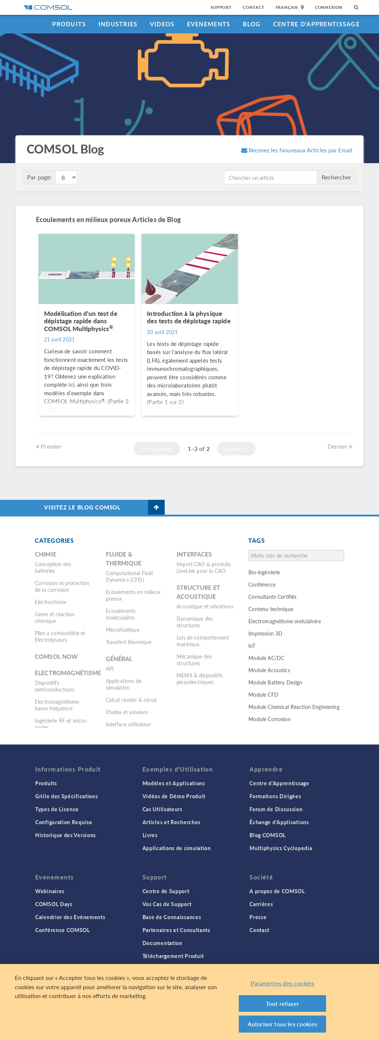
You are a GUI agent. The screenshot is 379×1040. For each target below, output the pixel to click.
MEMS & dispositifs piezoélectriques (199, 678)
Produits (69, 24)
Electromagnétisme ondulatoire (284, 621)
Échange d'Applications (279, 822)
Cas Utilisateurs (162, 809)
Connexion (329, 7)
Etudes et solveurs (127, 712)
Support (221, 7)
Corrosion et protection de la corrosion (62, 586)
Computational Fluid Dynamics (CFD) (129, 576)
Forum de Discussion (275, 809)
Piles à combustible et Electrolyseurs (60, 636)
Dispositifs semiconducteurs (54, 686)
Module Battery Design (275, 682)
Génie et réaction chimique (55, 617)
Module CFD (263, 694)
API (110, 668)
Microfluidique (123, 629)
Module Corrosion (269, 719)
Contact (254, 7)
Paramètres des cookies (283, 983)
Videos (162, 24)
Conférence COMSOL (62, 930)
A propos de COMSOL (277, 891)
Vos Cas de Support (167, 904)
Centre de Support (166, 891)
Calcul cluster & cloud (131, 699)
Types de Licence (57, 809)
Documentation (162, 943)
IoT (251, 645)
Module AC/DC (266, 657)
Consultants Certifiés (272, 596)
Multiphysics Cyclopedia (280, 848)
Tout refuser (282, 1003)
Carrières (261, 904)
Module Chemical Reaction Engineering (293, 706)
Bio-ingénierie (264, 572)
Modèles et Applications (173, 783)
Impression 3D (265, 633)
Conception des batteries (53, 567)
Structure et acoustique (198, 592)
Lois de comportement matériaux (203, 641)
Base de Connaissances (171, 917)
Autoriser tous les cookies (282, 1024)
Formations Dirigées (275, 796)
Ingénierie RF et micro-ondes (61, 724)
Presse (257, 917)
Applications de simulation (123, 684)
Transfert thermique (129, 642)
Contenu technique (270, 609)
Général (119, 658)
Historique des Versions (65, 835)
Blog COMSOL (267, 835)
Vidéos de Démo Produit (173, 796)
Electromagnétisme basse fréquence (57, 705)
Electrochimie (50, 601)
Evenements (209, 24)
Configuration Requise (64, 822)
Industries (118, 24)
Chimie (45, 554)
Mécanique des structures (194, 660)
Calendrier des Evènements (70, 917)
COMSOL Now (56, 656)
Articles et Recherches (171, 822)
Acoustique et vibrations (205, 606)
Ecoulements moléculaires (121, 614)
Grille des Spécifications (66, 796)
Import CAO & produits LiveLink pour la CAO (204, 567)
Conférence (261, 584)
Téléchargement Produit (173, 956)
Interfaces (194, 554)
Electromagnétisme (68, 672)
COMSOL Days (54, 904)
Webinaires (49, 891)
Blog (252, 24)
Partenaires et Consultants (176, 930)
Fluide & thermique (123, 558)
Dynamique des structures (195, 622)
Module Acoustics (269, 670)
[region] (189, 1002)
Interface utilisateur (128, 724)
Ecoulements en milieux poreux (133, 595)
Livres (150, 835)
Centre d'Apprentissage (316, 24)
